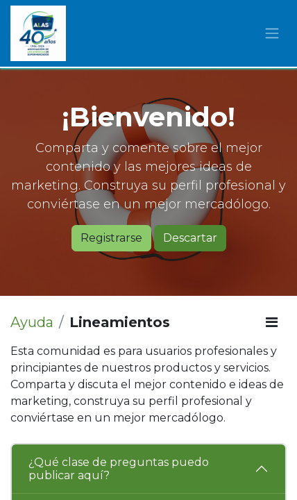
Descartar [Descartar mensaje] (190, 237)
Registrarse (111, 237)
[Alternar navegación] (272, 34)
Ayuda (31, 322)
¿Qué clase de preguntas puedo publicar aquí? (118, 469)
